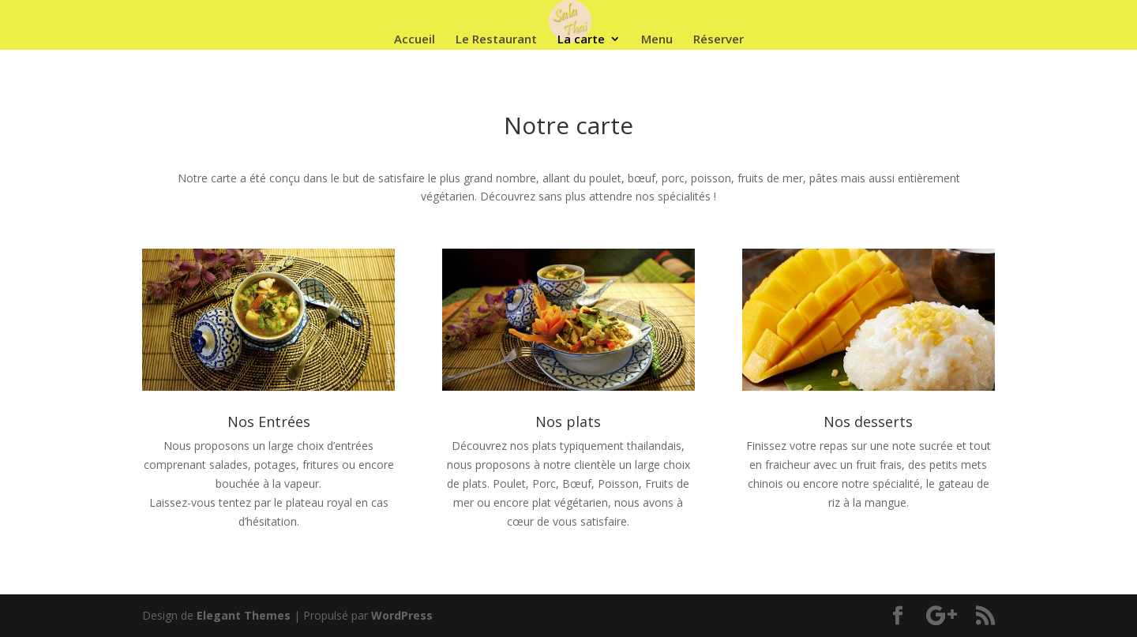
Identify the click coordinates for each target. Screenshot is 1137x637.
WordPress (402, 615)
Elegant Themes (244, 615)
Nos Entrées (268, 421)
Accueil (414, 40)
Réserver (718, 40)
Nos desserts (868, 421)
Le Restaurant (496, 40)
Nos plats (568, 421)
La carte (581, 40)
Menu (657, 40)
